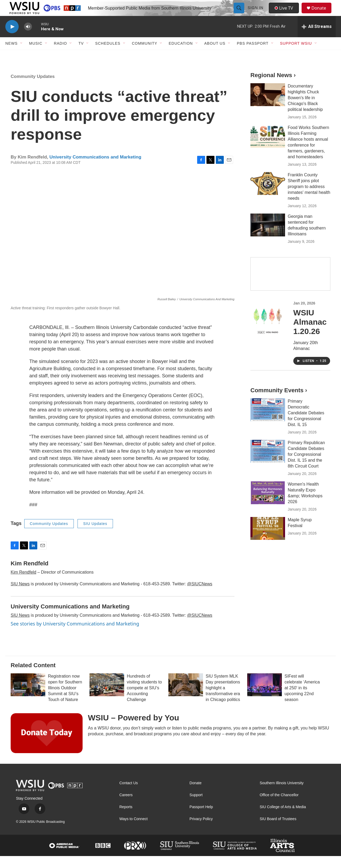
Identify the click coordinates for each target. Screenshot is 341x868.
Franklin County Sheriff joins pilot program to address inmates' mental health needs (309, 198)
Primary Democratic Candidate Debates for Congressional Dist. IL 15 (306, 425)
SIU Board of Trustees (278, 831)
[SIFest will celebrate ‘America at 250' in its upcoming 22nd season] (264, 696)
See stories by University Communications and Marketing (75, 635)
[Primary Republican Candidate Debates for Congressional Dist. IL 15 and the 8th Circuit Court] (267, 463)
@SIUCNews (199, 596)
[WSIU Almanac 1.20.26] (267, 330)
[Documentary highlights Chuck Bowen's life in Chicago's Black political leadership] (267, 106)
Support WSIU (296, 55)
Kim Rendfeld (23, 584)
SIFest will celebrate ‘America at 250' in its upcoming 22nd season (302, 700)
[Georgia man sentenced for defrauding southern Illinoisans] (267, 237)
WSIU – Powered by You (133, 729)
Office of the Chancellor (279, 807)
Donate (322, 14)
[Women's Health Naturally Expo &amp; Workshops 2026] (267, 504)
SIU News (20, 596)
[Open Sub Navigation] (21, 55)
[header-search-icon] (239, 14)
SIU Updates (95, 535)
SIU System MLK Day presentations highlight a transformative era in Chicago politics (223, 700)
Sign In (256, 14)
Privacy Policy (201, 831)
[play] (12, 39)
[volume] (28, 39)
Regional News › (273, 87)
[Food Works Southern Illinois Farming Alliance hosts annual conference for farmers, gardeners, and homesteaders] (267, 148)
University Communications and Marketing (95, 169)
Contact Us (128, 795)
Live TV (285, 14)
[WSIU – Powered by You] (47, 745)
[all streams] (317, 38)
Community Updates (33, 88)
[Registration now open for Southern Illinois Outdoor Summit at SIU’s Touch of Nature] (28, 696)
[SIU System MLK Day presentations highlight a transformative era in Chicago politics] (185, 696)
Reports (125, 819)
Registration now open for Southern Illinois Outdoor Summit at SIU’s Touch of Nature (65, 700)
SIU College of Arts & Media (283, 819)
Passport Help (201, 819)
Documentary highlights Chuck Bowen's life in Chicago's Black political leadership (305, 110)
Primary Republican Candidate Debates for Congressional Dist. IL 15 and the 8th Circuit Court (306, 466)
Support (195, 807)
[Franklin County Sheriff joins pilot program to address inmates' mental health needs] (267, 195)
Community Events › (278, 402)
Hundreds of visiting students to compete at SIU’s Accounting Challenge (144, 700)
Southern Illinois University (282, 795)
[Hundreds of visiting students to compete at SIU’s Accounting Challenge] (107, 696)
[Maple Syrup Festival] (267, 540)
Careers (126, 807)
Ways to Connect (133, 831)
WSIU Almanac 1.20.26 (310, 334)
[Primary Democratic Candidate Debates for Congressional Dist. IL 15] (267, 421)
